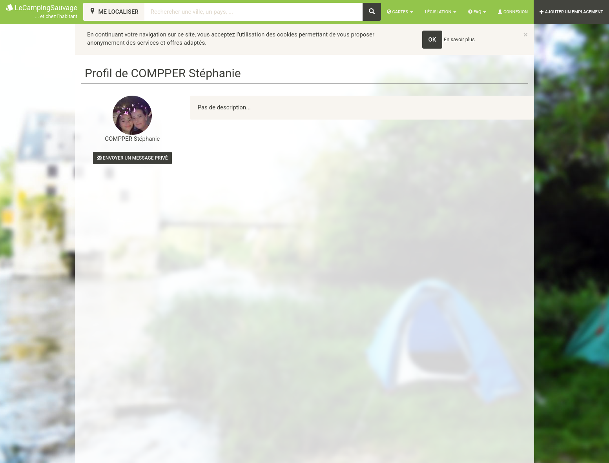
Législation (440, 12)
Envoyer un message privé (132, 158)
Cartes (400, 12)
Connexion (513, 12)
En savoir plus (459, 39)
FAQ (477, 12)
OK (432, 39)
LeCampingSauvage (41, 12)
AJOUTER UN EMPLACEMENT (571, 12)
